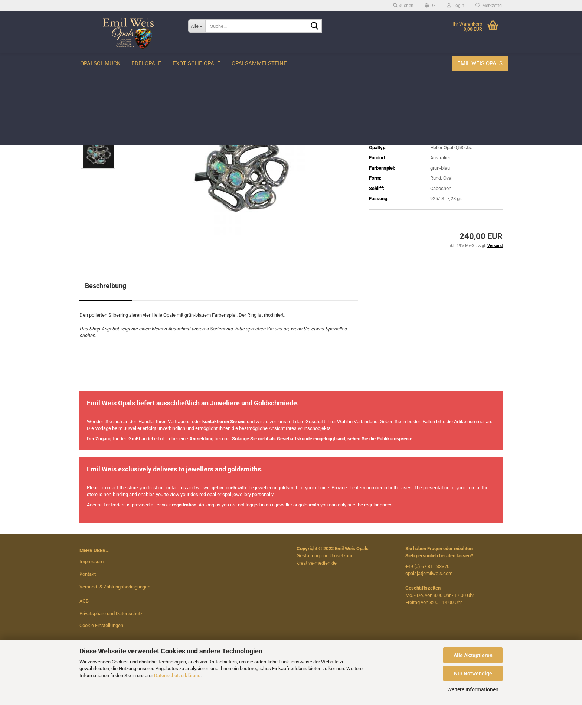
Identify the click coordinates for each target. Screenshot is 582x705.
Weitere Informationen (472, 689)
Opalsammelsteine (259, 63)
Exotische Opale (196, 63)
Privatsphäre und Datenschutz (111, 613)
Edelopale (146, 63)
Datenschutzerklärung (177, 675)
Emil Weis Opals (480, 63)
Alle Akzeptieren (473, 655)
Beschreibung (105, 286)
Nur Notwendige (473, 673)
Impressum (91, 561)
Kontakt (87, 574)
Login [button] (455, 5)
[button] (430, 5)
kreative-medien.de (317, 563)
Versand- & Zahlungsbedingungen (114, 587)
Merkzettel (489, 5)
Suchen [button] (403, 5)
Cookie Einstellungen (101, 625)
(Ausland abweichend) (450, 127)
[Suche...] (196, 26)
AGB (84, 601)
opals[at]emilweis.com (428, 573)
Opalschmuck (100, 63)
